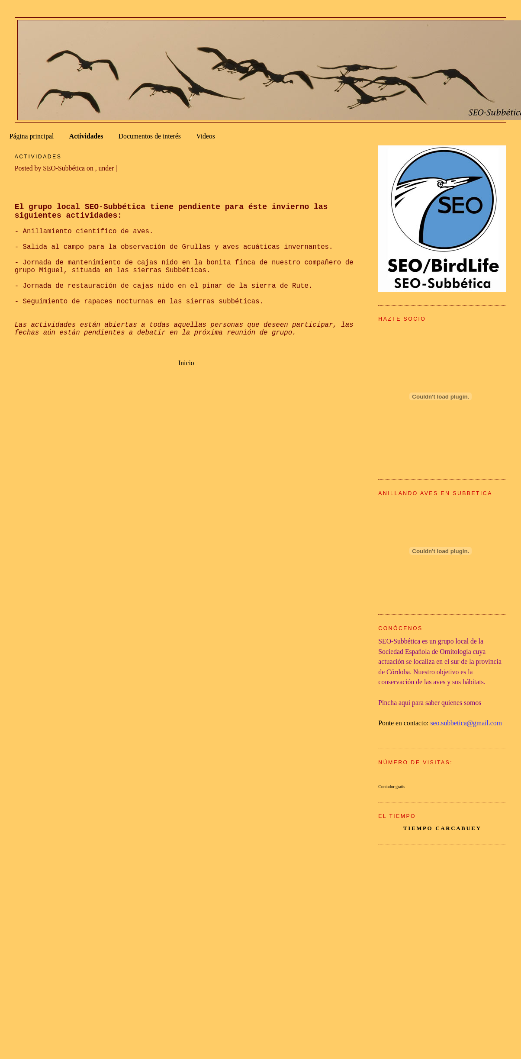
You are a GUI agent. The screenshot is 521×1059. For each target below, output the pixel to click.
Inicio (186, 363)
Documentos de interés (150, 136)
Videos (205, 136)
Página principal (32, 136)
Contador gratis (391, 786)
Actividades (86, 136)
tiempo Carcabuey (442, 828)
